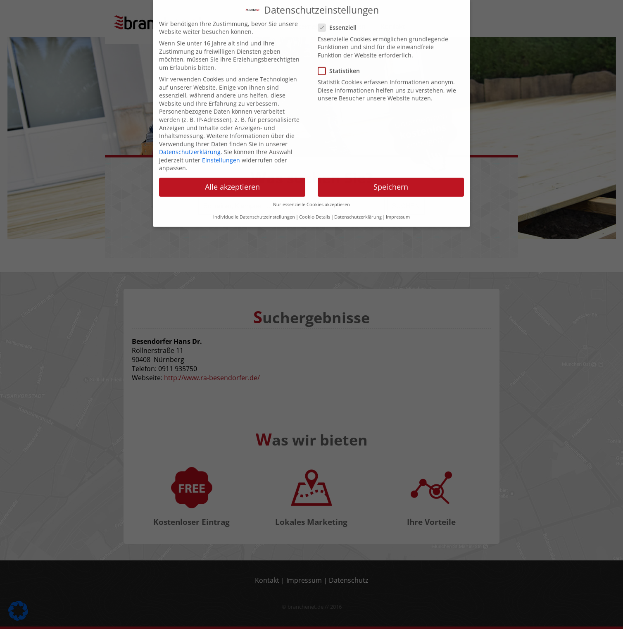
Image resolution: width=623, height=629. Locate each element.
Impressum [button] (398, 211)
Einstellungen (221, 153)
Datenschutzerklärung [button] (358, 211)
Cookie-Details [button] (314, 211)
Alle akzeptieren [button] (232, 181)
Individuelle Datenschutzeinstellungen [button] (254, 211)
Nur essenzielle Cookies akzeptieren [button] (311, 198)
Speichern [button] (390, 181)
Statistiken (341, 64)
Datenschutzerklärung (190, 145)
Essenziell (340, 21)
